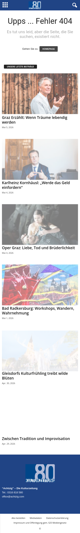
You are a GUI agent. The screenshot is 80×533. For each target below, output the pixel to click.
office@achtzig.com (13, 496)
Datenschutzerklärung (57, 517)
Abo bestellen (18, 517)
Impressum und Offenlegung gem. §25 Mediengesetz (39, 522)
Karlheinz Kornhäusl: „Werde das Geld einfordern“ (36, 185)
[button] (74, 5)
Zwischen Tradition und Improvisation (36, 438)
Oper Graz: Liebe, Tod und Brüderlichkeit (38, 247)
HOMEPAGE (48, 49)
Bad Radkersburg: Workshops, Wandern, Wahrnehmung (38, 311)
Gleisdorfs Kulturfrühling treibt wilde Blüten (35, 376)
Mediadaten (36, 517)
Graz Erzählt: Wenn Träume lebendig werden (34, 120)
